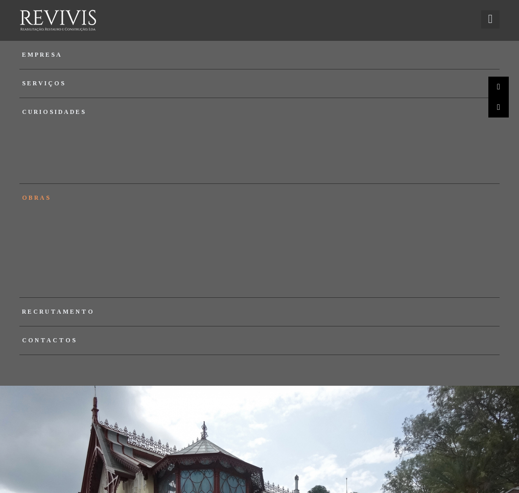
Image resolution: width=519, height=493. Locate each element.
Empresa (42, 54)
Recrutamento (58, 311)
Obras (36, 197)
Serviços (44, 83)
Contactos (49, 340)
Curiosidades (54, 111)
